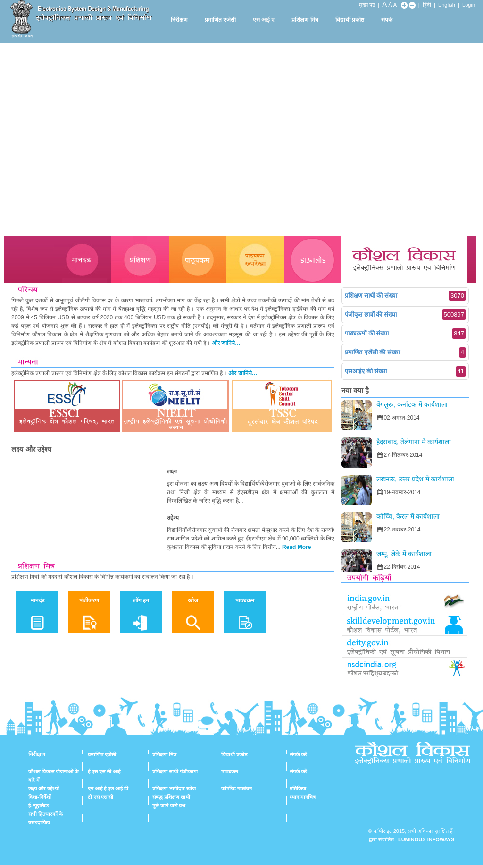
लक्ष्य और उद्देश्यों (43, 788)
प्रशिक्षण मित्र (304, 20)
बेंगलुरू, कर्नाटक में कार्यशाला (412, 404)
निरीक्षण (179, 20)
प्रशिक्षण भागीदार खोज (174, 788)
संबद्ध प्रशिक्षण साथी (171, 797)
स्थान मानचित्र (303, 797)
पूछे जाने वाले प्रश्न (168, 805)
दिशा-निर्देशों (39, 797)
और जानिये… (226, 343)
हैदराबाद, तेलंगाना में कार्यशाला (413, 441)
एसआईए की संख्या (405, 371)
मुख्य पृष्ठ (367, 5)
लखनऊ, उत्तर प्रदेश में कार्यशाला (415, 479)
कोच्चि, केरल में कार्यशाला (408, 516)
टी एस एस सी (100, 797)
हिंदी (427, 5)
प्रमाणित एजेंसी (220, 20)
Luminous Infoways (426, 839)
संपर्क (386, 20)
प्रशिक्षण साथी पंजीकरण (175, 771)
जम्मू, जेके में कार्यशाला (404, 553)
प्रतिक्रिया (298, 788)
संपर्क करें (298, 754)
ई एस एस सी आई (104, 771)
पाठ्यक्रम (229, 771)
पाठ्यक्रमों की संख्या (405, 333)
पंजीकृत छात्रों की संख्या (405, 314)
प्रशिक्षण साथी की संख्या (405, 296)
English (446, 5)
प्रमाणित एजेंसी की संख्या (405, 352)
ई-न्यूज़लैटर (38, 805)
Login (468, 5)
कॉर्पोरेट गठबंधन (236, 788)
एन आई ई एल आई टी (108, 788)
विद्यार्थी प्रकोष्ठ (349, 20)
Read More (296, 547)
